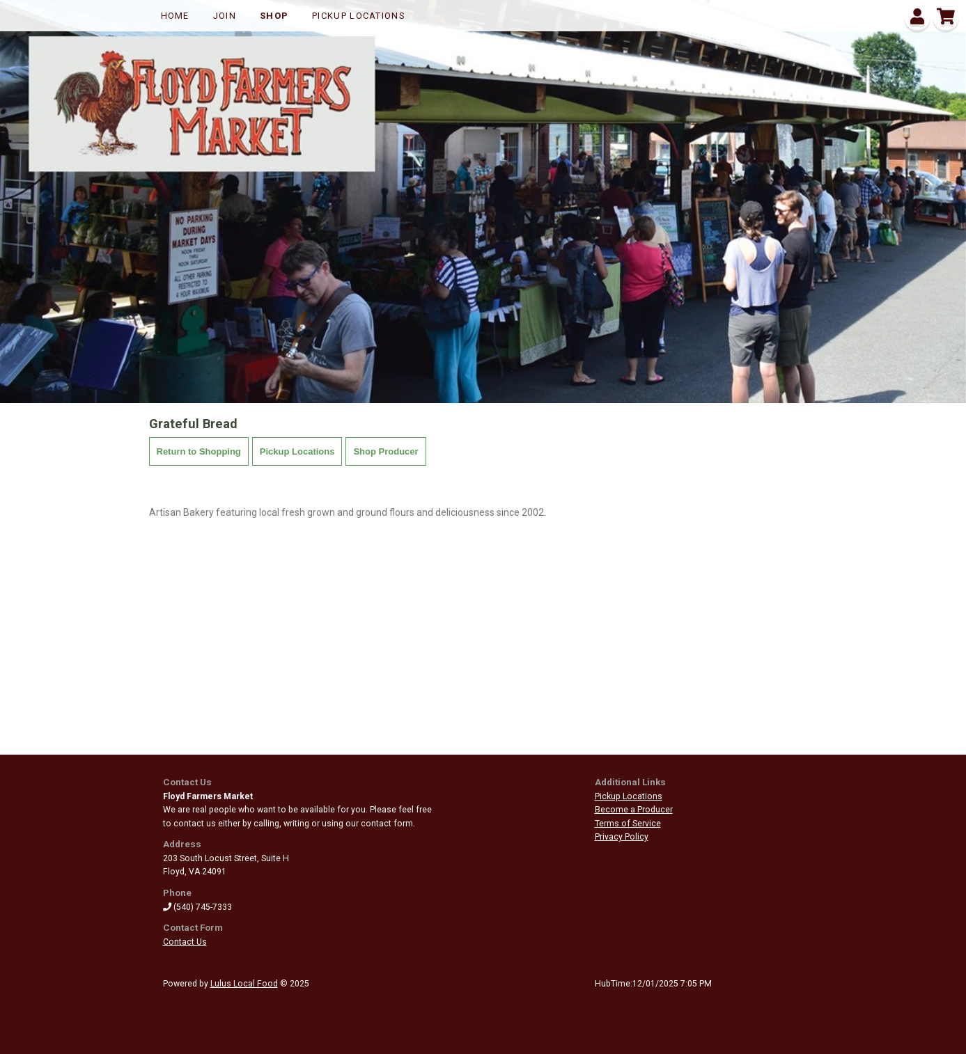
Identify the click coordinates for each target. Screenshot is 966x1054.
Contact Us (185, 942)
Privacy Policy (621, 837)
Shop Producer (385, 451)
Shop (274, 15)
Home (175, 15)
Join (224, 15)
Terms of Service (628, 823)
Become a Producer (634, 810)
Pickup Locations (358, 15)
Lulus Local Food (244, 984)
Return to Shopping (199, 451)
